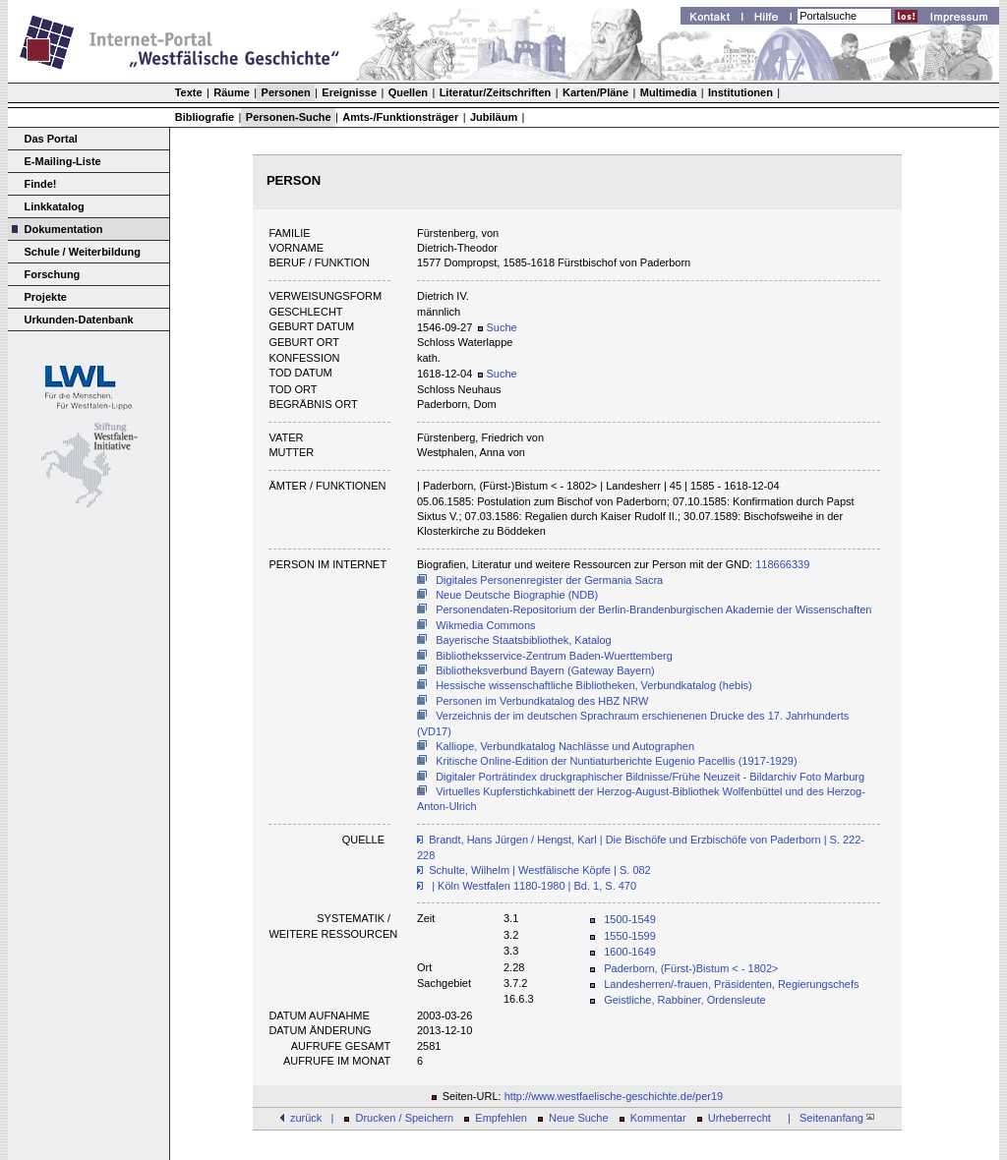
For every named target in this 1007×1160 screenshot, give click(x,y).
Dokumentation (64, 229)
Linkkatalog (55, 206)
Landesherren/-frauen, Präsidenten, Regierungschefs (731, 984)
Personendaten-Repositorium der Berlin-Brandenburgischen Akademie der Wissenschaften (653, 609)
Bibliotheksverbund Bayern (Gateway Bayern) (545, 670)
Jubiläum (493, 117)
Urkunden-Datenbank (79, 319)
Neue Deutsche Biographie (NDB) (517, 595)
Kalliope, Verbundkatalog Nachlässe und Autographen (565, 746)
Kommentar (658, 1118)
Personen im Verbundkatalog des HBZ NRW (542, 701)
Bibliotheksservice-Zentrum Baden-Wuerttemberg (554, 656)
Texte (189, 92)
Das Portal (51, 139)
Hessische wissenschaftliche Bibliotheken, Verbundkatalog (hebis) (594, 685)
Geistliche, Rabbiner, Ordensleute (684, 1000)
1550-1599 (630, 936)
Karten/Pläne (595, 92)
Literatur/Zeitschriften (496, 92)
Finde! (41, 184)
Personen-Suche (288, 117)
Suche (497, 327)
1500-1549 (630, 919)
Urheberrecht (739, 1118)
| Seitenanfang (828, 1118)
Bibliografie (205, 117)
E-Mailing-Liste (63, 161)
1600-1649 (630, 951)
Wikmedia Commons (485, 625)
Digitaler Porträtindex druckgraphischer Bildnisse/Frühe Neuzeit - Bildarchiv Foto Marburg (650, 777)
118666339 (782, 564)
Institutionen (740, 92)
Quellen (408, 92)
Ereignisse (349, 92)
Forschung (53, 274)
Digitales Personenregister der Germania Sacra (549, 580)
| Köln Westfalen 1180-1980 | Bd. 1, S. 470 (532, 886)
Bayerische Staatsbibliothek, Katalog (524, 640)
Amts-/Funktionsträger (400, 117)
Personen (286, 92)
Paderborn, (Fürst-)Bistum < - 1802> (691, 968)
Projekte (46, 297)
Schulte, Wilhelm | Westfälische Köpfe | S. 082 (540, 870)
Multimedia (668, 92)
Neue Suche (579, 1118)
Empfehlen (501, 1118)
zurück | (311, 1118)
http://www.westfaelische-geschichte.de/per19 (614, 1096)
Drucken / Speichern (405, 1118)
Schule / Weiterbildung (83, 252)
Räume (231, 92)
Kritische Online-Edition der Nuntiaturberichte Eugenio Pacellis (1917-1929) (616, 761)
